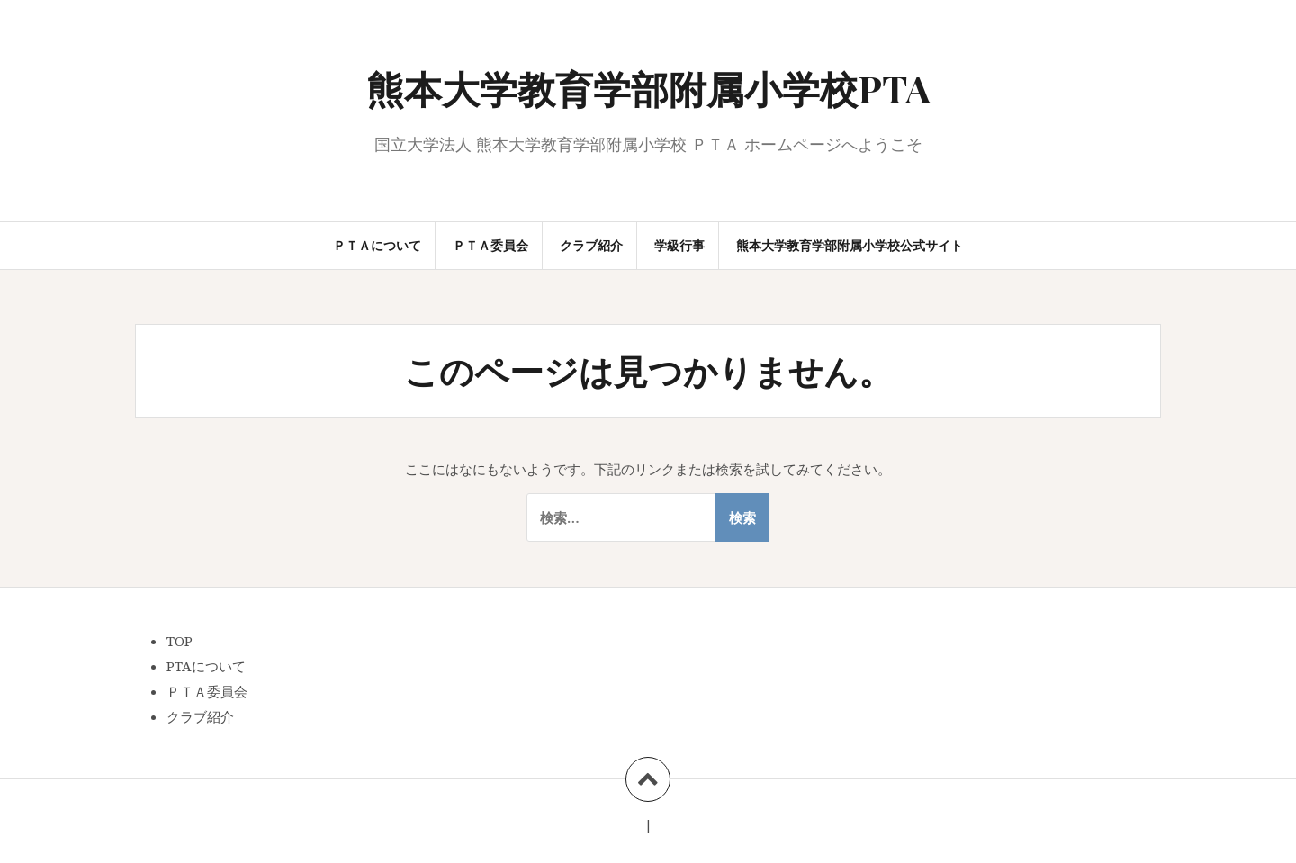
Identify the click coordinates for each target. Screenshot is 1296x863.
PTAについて (206, 666)
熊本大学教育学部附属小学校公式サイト (849, 245)
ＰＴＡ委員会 (490, 245)
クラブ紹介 (591, 245)
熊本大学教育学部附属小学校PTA (648, 88)
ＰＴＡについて (377, 245)
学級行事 (679, 245)
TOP (179, 641)
